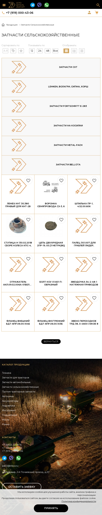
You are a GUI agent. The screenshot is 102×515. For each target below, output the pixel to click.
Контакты (9, 437)
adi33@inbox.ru (10, 465)
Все (55, 50)
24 (39, 50)
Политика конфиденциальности (78, 501)
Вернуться (51, 341)
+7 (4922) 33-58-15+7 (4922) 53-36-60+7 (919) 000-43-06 (12, 447)
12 (32, 50)
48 (47, 50)
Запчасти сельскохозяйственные (20, 387)
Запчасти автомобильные (16, 382)
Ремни (6, 424)
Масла (5, 419)
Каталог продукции (15, 364)
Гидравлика (8, 405)
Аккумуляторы (10, 401)
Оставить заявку (21, 486)
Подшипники (9, 415)
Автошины (8, 396)
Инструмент (9, 410)
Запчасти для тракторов (15, 377)
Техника (6, 373)
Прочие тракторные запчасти (18, 391)
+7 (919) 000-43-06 (19, 13)
